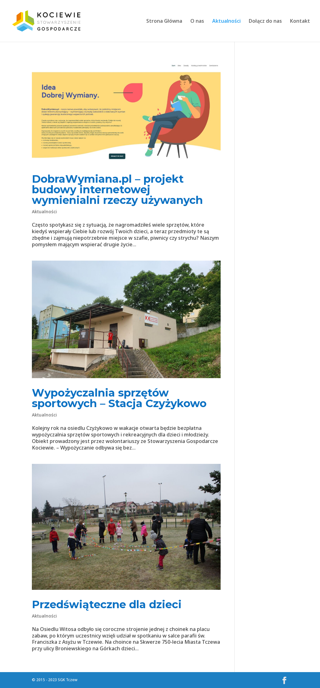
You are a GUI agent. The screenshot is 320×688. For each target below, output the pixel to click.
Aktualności (226, 21)
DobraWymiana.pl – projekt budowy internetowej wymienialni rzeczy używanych (117, 189)
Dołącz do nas (265, 21)
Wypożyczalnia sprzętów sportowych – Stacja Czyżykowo (119, 398)
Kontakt (300, 21)
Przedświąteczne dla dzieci (107, 604)
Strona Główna (164, 21)
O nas (197, 21)
